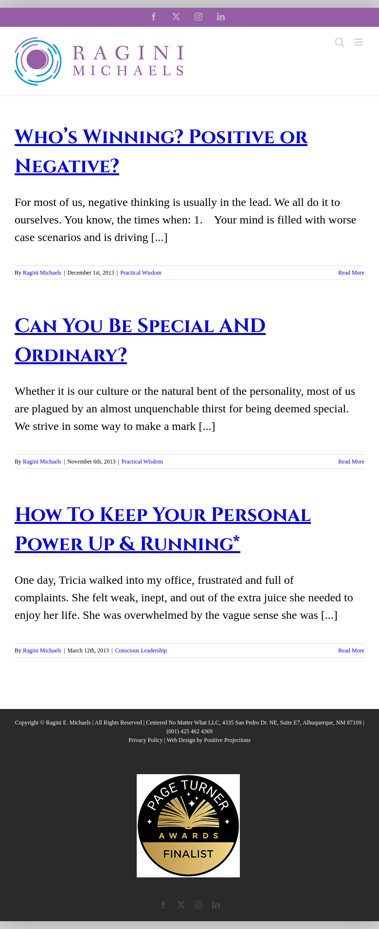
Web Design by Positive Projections (209, 740)
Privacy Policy (145, 740)
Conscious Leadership (140, 650)
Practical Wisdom (141, 272)
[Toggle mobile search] (339, 42)
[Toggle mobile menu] (359, 42)
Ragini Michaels (42, 272)
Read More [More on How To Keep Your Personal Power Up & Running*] (351, 650)
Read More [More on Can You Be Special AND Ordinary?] (351, 461)
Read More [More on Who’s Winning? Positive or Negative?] (351, 272)
